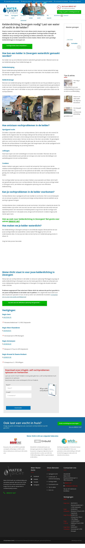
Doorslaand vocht (48, 17)
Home (6, 16)
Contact (75, 16)
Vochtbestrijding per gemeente (37, 543)
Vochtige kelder (37, 17)
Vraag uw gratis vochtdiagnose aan (68, 12)
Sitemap (25, 543)
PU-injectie (58, 17)
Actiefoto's (67, 16)
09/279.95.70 (7, 320)
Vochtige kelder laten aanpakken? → (18, 47)
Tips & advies (52, 489)
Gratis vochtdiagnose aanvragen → (68, 426)
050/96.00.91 (7, 333)
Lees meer (70, 40)
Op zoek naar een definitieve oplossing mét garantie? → (26, 305)
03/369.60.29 (7, 346)
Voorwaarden (18, 543)
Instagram (35, 487)
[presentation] (18, 404)
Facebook (35, 479)
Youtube (34, 484)
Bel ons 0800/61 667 (75, 430)
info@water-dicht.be (71, 488)
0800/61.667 (14, 223)
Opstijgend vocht (14, 17)
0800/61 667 (11, 495)
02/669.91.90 (7, 359)
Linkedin (34, 481)
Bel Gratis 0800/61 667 (67, 6)
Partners (49, 543)
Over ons (50, 492)
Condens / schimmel (25, 17)
